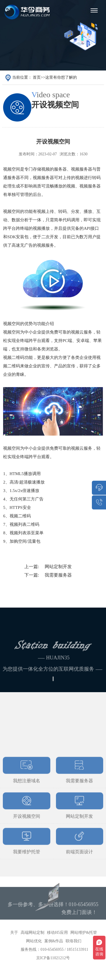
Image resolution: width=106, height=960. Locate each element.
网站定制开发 (58, 566)
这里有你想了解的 (61, 77)
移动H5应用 (57, 941)
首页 (37, 77)
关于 (14, 941)
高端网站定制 (32, 941)
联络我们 (73, 949)
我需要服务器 (58, 575)
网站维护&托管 (83, 941)
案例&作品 (53, 949)
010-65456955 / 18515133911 (64, 957)
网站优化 (34, 949)
